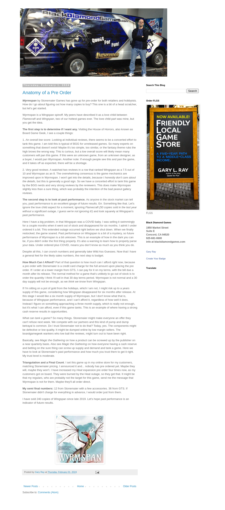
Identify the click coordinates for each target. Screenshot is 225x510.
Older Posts (129, 486)
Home (80, 486)
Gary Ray (151, 251)
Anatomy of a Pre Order (46, 92)
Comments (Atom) (48, 492)
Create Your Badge (156, 258)
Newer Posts (31, 486)
